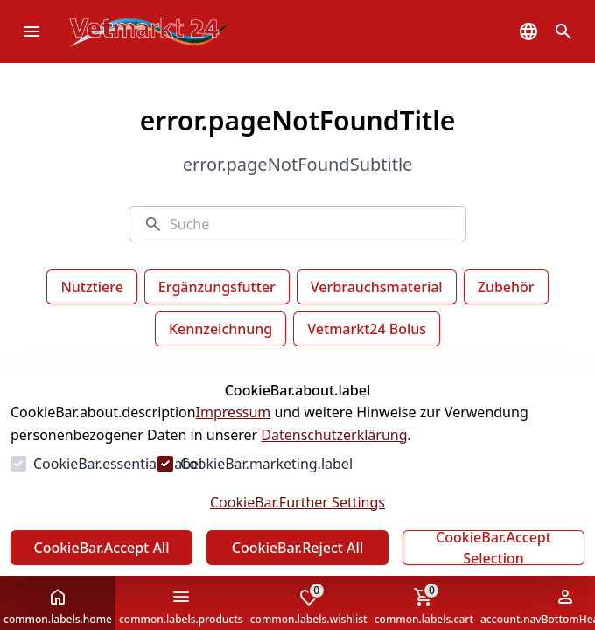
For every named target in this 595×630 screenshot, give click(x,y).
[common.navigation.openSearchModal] (563, 31)
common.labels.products (181, 606)
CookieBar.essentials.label (117, 463)
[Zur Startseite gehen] (180, 31)
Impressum (233, 412)
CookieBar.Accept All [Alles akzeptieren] (101, 547)
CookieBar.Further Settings (297, 502)
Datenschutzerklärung (334, 434)
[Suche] (311, 224)
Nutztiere (91, 287)
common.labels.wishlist (309, 604)
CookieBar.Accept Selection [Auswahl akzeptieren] (493, 547)
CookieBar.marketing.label (266, 463)
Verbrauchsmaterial (377, 287)
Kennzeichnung (220, 329)
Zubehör (506, 287)
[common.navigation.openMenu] (31, 31)
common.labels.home (58, 606)
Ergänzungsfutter (217, 287)
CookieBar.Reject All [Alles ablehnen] (297, 547)
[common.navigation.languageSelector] (528, 31)
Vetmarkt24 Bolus (366, 329)
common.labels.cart (423, 604)
